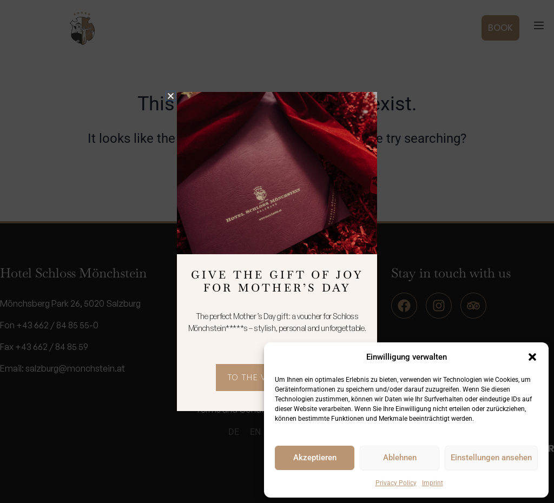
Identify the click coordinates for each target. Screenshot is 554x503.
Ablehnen (400, 457)
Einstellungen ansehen (491, 457)
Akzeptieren (315, 457)
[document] (277, 251)
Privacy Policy (396, 483)
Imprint (432, 483)
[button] (532, 357)
